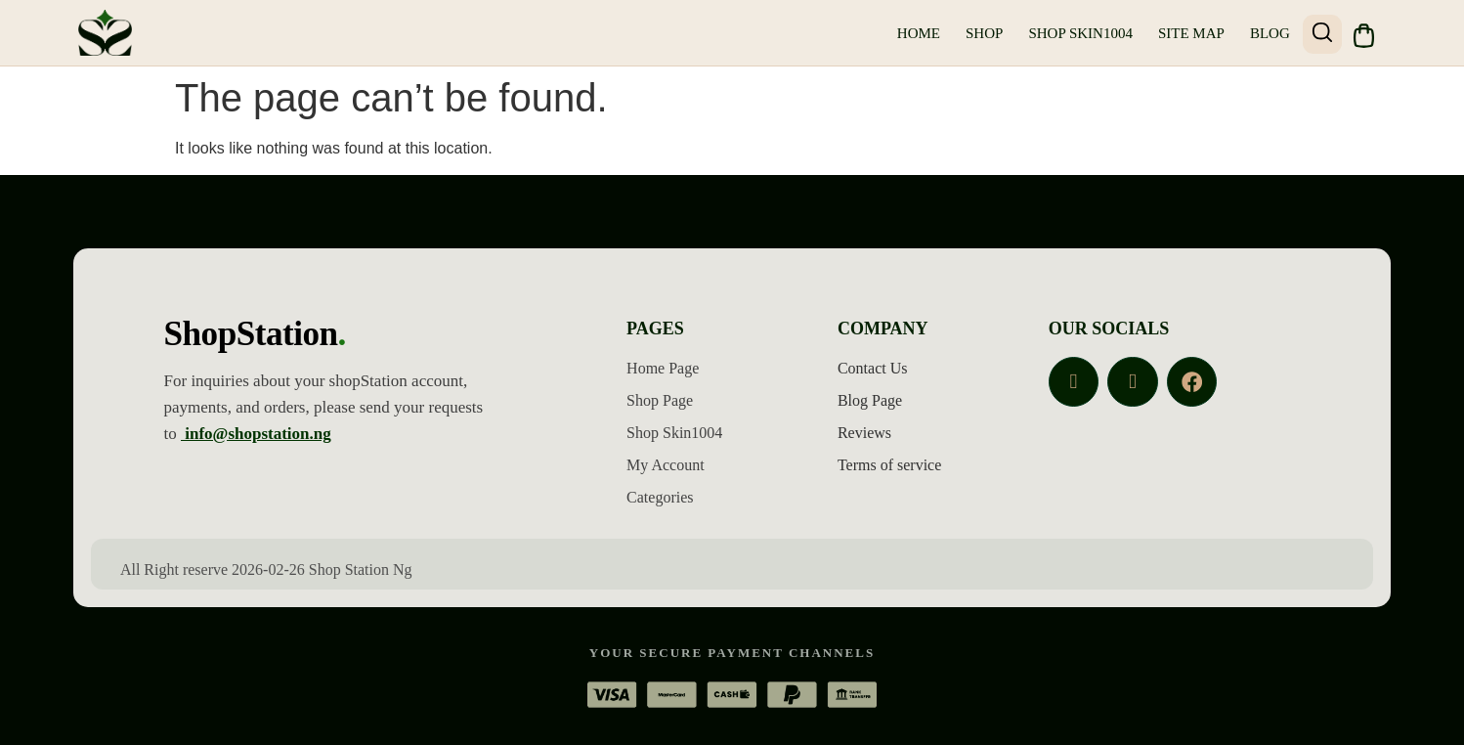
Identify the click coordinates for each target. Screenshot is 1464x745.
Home (914, 33)
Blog (1266, 33)
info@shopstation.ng (256, 432)
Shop (980, 33)
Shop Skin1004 (1077, 33)
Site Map (1187, 33)
